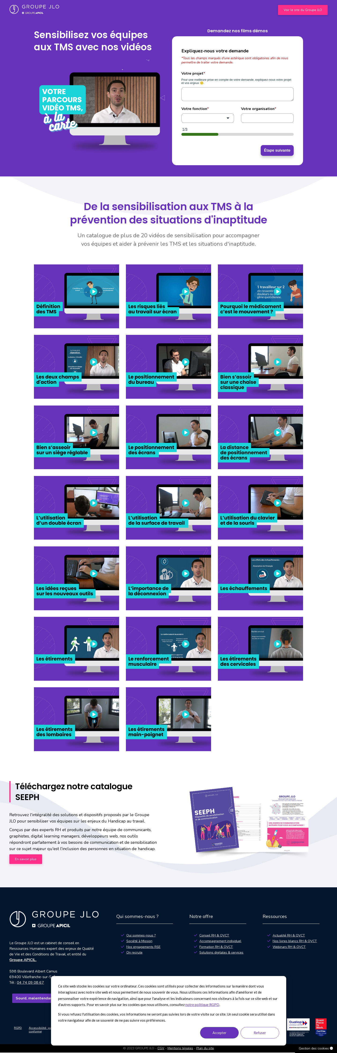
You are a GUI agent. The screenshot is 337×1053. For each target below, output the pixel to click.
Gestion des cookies (316, 1048)
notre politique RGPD (202, 1004)
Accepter (219, 1033)
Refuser (260, 1033)
